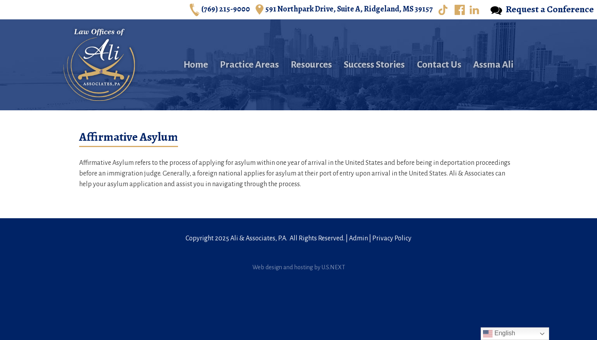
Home (196, 65)
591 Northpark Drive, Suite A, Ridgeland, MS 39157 (344, 9)
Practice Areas (249, 65)
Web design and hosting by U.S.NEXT (298, 267)
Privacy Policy (391, 238)
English (499, 333)
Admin (358, 238)
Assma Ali (493, 65)
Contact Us (439, 65)
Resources (311, 65)
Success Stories (374, 65)
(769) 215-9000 (220, 9)
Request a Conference (542, 9)
